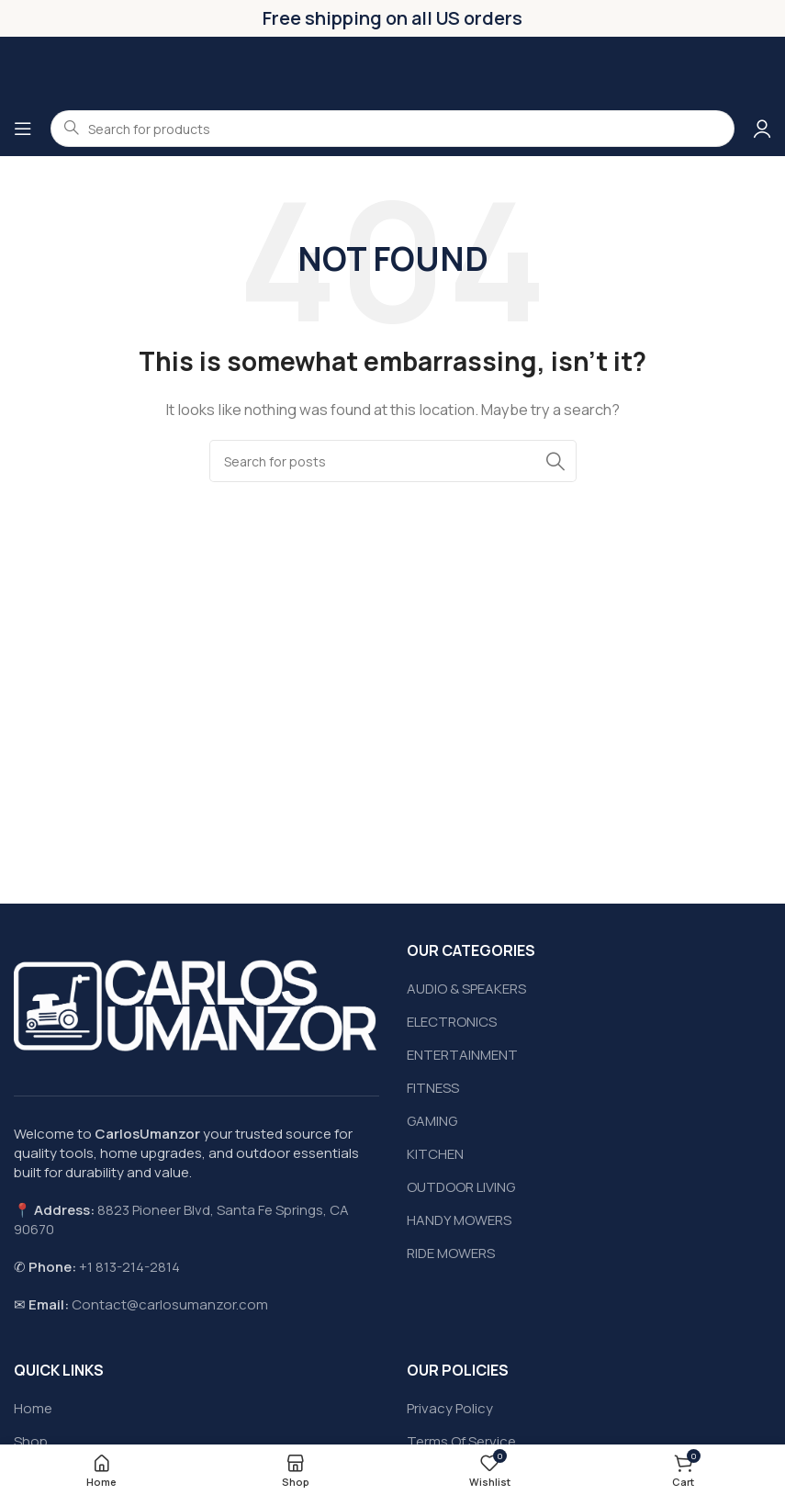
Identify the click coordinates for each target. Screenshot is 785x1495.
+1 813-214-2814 (129, 1266)
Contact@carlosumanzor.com (170, 1304)
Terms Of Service (461, 1441)
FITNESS (433, 1087)
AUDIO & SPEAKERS (466, 988)
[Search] (393, 461)
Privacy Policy (450, 1408)
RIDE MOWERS (451, 1253)
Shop (31, 1441)
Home (33, 1408)
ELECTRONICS (452, 1021)
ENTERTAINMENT (462, 1054)
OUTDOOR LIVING (461, 1187)
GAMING (432, 1120)
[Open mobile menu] (23, 128)
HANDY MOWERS (459, 1220)
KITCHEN (435, 1153)
